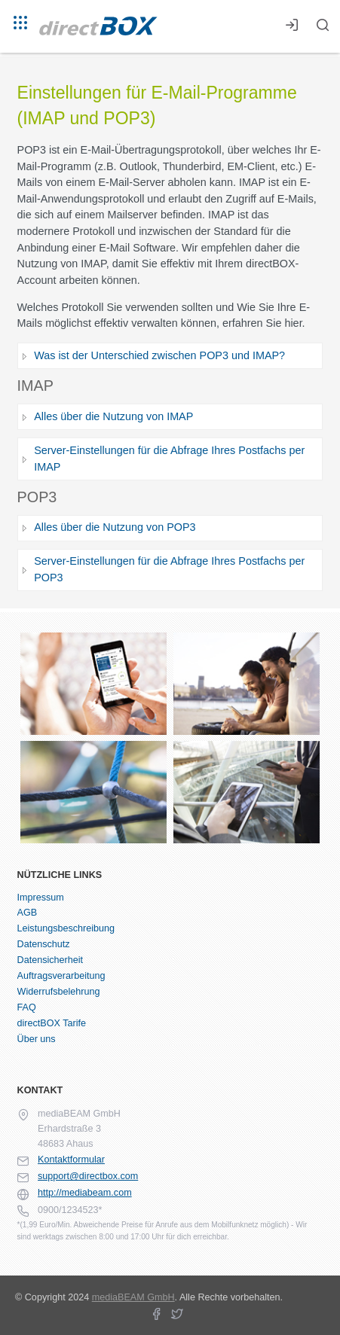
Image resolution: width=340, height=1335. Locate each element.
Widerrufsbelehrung (58, 991)
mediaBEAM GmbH (133, 1297)
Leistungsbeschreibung (66, 928)
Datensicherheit (50, 960)
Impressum (40, 897)
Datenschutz (43, 944)
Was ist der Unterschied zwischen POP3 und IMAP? (159, 355)
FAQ (26, 1007)
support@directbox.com (88, 1176)
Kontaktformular (71, 1159)
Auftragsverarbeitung (61, 976)
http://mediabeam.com (85, 1192)
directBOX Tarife (51, 1023)
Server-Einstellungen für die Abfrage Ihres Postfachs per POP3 (169, 569)
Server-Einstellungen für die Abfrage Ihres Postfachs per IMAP (169, 458)
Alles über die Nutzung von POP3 (114, 527)
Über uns (36, 1039)
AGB (27, 912)
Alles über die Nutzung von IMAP (113, 416)
